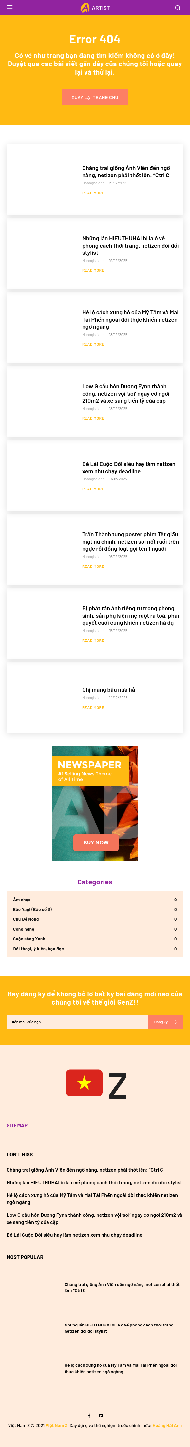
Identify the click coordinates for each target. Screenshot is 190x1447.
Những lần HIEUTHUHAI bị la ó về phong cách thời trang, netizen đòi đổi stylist (130, 245)
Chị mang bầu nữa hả (108, 689)
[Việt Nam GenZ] (95, 1084)
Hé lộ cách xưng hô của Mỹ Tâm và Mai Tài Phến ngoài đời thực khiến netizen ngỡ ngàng (130, 319)
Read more (93, 193)
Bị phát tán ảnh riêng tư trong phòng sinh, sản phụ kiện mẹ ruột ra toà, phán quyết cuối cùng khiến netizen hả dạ (131, 615)
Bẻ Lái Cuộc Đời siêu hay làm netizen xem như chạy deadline (129, 467)
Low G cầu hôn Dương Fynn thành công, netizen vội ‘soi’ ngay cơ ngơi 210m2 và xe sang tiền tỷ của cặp (125, 393)
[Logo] (95, 8)
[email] (77, 1022)
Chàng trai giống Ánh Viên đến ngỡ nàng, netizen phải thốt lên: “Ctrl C (126, 171)
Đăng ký (166, 1022)
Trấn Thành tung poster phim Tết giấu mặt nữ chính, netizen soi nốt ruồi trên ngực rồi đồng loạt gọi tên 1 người (130, 541)
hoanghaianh (93, 182)
